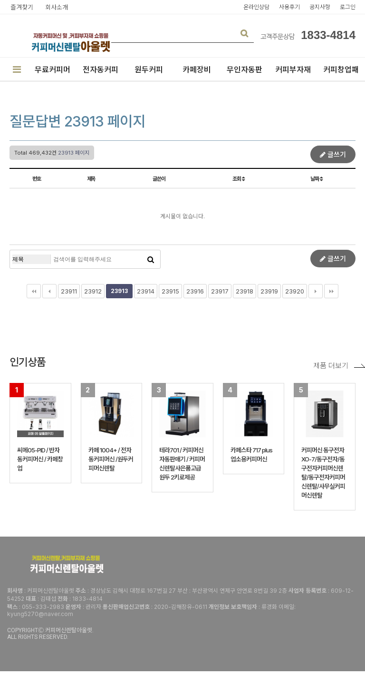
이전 (49, 291)
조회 (238, 179)
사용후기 (289, 6)
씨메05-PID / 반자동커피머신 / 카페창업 (40, 459)
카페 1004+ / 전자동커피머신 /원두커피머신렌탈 (110, 459)
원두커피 (148, 69)
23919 (269, 291)
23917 (220, 291)
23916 (195, 291)
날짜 (316, 179)
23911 (69, 291)
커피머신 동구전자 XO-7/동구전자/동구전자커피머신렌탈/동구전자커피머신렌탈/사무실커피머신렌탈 (323, 472)
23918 (244, 291)
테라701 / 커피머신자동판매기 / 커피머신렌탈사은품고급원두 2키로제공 (182, 463)
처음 (34, 291)
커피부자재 (293, 69)
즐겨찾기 (21, 7)
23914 (145, 291)
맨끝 (331, 291)
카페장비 (196, 69)
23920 (294, 291)
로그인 (347, 6)
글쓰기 (333, 154)
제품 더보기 (339, 366)
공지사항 (319, 6)
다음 (315, 291)
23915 (170, 291)
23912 (93, 291)
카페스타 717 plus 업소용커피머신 (251, 454)
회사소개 (56, 7)
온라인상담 (256, 6)
